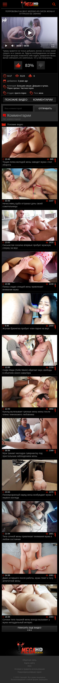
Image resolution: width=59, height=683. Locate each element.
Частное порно (27, 88)
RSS (29, 666)
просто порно (20, 93)
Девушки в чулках (40, 86)
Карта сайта (29, 663)
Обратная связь (29, 660)
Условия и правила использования (29, 669)
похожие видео (16, 99)
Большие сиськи (24, 86)
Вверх (54, 677)
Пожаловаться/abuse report (29, 672)
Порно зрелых (13, 88)
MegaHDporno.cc (38, 5)
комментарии (43, 99)
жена (41, 93)
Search (54, 4)
